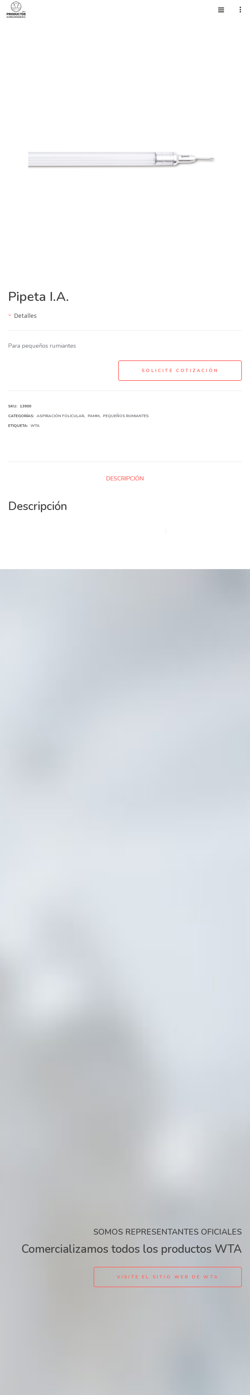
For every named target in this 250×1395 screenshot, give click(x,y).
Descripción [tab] (125, 478)
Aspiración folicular (60, 415)
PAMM (93, 415)
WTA (35, 425)
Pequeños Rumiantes (126, 415)
